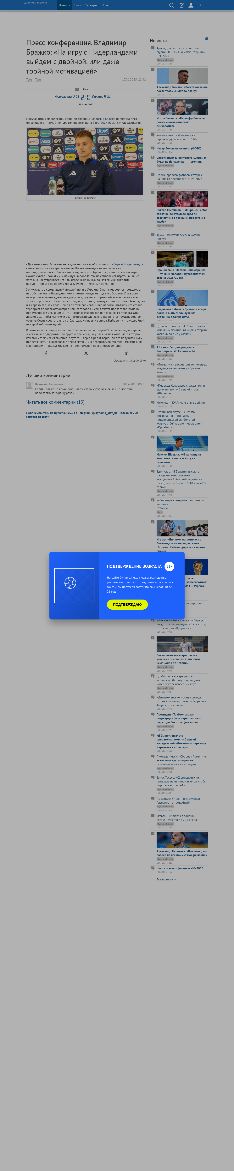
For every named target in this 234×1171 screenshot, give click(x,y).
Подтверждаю (127, 605)
